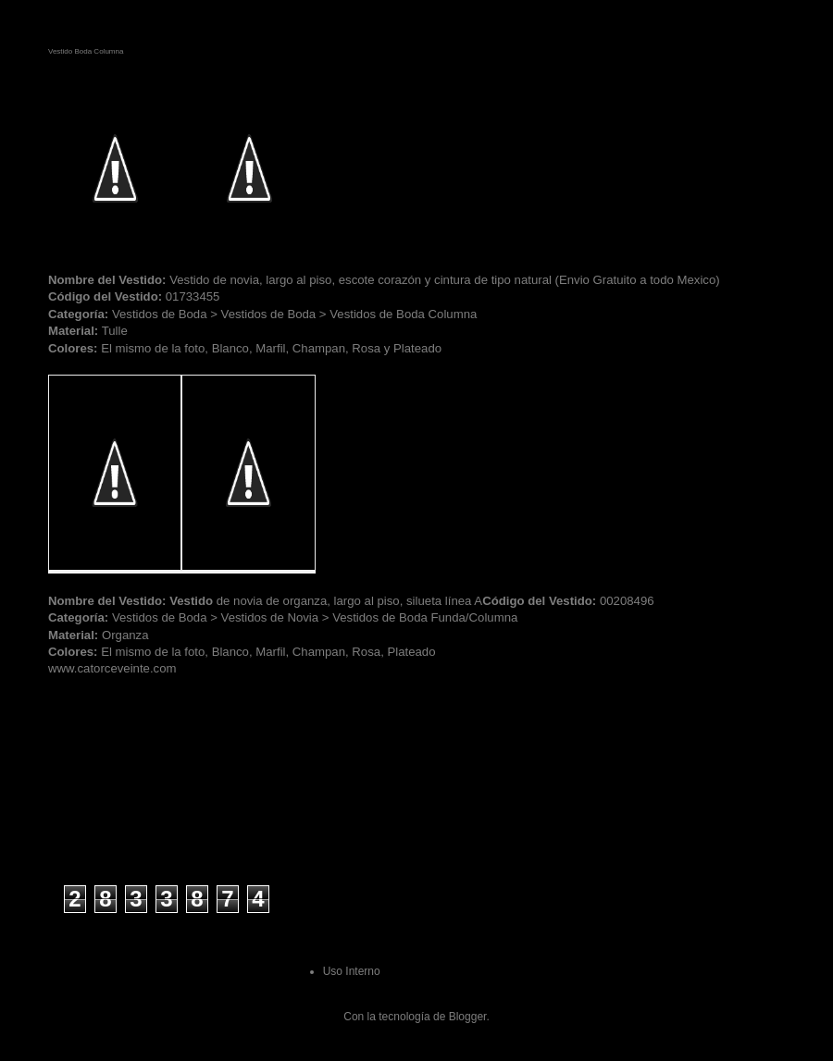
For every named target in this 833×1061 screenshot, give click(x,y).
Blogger (468, 1016)
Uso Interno (351, 971)
